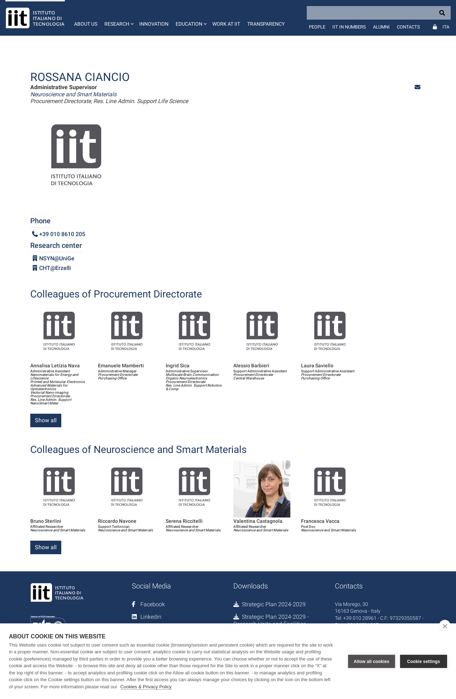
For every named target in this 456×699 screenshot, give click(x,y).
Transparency (266, 24)
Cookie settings (423, 661)
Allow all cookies (371, 661)
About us (85, 24)
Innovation (154, 24)
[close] (445, 626)
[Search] (379, 13)
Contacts (408, 27)
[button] (118, 18)
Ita (445, 27)
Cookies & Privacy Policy (146, 686)
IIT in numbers (349, 27)
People (317, 27)
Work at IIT (226, 24)
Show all (46, 420)
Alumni (381, 27)
